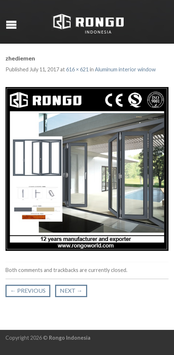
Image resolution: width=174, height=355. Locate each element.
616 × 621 (77, 69)
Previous (28, 290)
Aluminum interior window (125, 69)
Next (71, 290)
